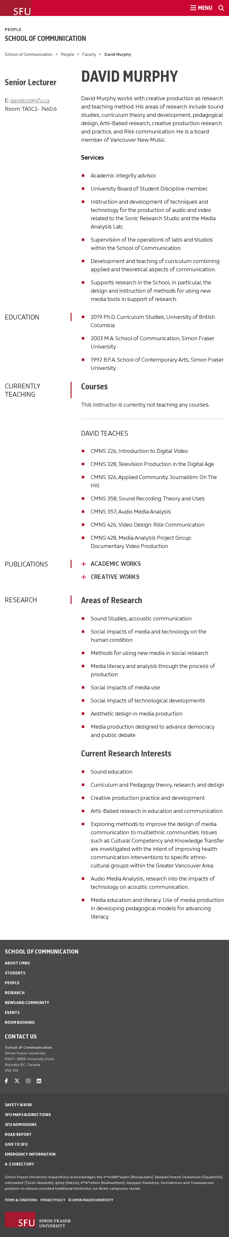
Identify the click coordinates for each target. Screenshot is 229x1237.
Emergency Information (30, 1154)
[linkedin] (39, 1081)
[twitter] (16, 1081)
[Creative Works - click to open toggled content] (157, 577)
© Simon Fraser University (90, 1200)
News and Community (27, 1002)
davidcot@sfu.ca (30, 100)
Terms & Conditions (21, 1200)
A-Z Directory (19, 1164)
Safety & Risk (18, 1104)
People (13, 29)
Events (12, 1012)
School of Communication (45, 38)
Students (15, 973)
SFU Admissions (20, 1124)
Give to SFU (16, 1144)
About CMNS (17, 963)
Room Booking (20, 1022)
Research (15, 992)
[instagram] (28, 1081)
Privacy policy (53, 1200)
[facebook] (6, 1081)
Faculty (89, 54)
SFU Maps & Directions (28, 1114)
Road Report (18, 1134)
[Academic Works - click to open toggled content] (157, 564)
